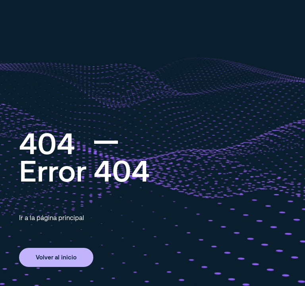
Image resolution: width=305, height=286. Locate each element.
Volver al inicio (56, 257)
